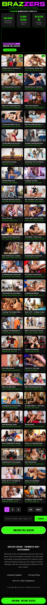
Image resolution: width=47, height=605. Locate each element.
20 (30, 510)
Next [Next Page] (38, 510)
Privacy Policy (34, 575)
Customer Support (14, 575)
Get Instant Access (9, 50)
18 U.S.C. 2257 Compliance (24, 581)
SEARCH (41, 518)
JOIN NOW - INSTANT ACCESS (23, 600)
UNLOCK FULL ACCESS (23, 530)
